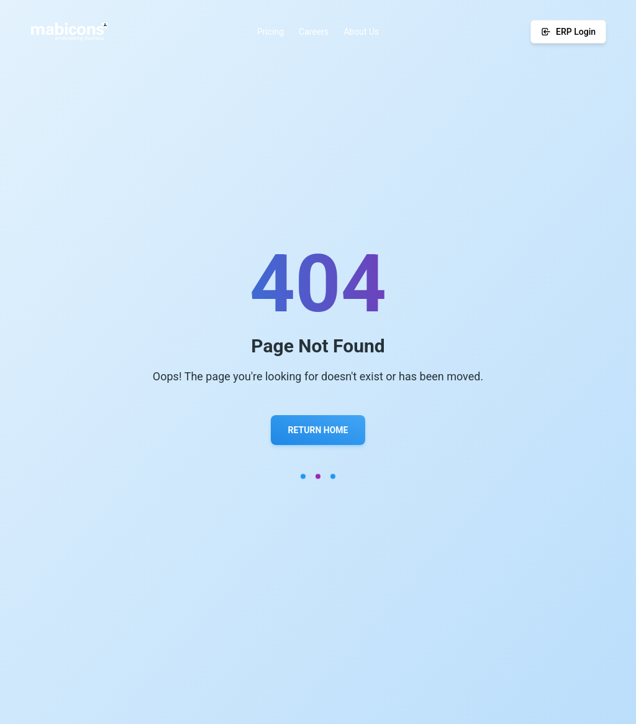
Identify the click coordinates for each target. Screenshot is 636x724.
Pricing (270, 32)
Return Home (318, 430)
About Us (361, 32)
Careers (314, 32)
